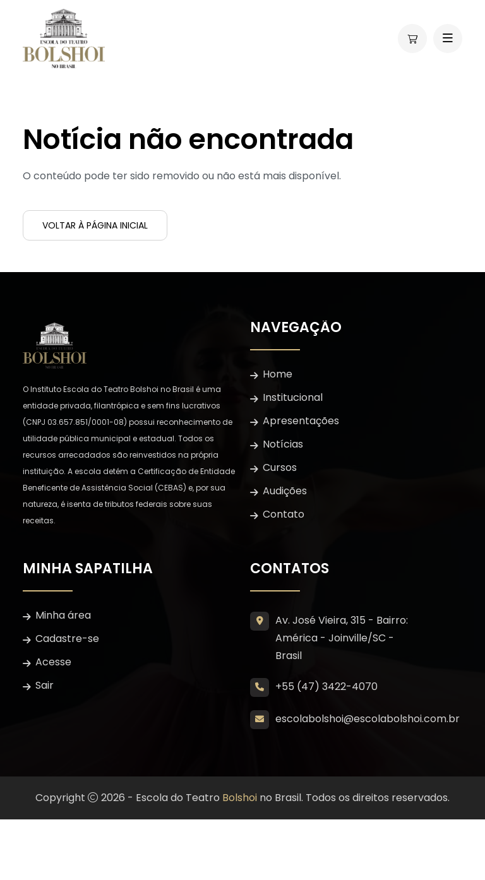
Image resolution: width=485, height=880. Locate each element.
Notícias (283, 444)
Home (277, 374)
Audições (285, 490)
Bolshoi (239, 797)
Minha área (63, 615)
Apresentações (301, 420)
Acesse (53, 662)
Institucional (293, 397)
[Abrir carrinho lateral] (412, 38)
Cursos (280, 467)
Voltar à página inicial (95, 225)
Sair (44, 685)
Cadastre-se (67, 638)
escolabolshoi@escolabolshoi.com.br (367, 718)
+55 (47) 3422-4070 (326, 686)
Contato (283, 514)
